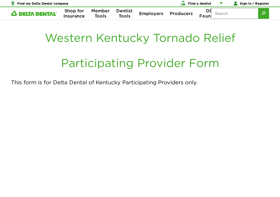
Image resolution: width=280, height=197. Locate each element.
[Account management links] (222, 5)
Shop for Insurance (74, 22)
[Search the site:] (234, 21)
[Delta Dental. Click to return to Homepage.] (34, 22)
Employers (151, 22)
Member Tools (100, 22)
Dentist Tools (124, 22)
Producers (181, 22)
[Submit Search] (263, 21)
